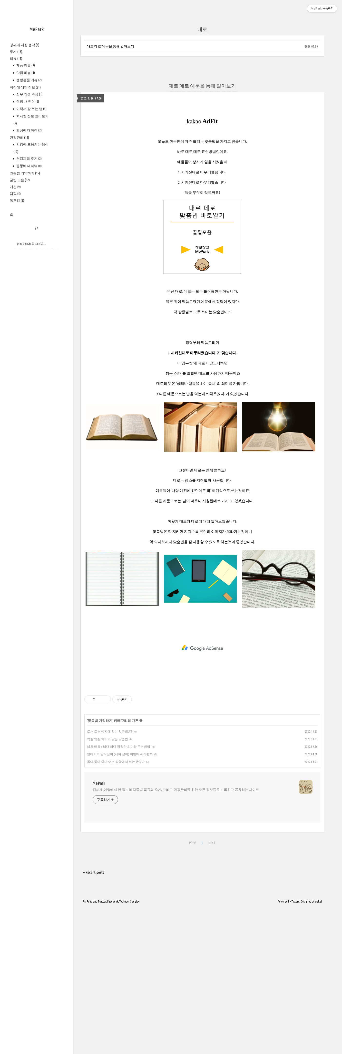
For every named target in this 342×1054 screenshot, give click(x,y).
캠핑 (15, 194)
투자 (16, 52)
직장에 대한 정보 (25, 87)
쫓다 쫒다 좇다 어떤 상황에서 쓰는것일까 (116, 907)
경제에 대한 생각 (24, 45)
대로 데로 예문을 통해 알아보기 (110, 46)
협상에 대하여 (29, 130)
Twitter (102, 1047)
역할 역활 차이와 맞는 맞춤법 (107, 884)
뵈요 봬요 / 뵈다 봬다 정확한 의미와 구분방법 (118, 892)
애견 (15, 187)
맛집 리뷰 (25, 73)
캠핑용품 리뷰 (29, 80)
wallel (318, 1047)
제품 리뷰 (25, 65)
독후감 (17, 200)
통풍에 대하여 (29, 166)
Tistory (295, 1047)
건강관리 (19, 137)
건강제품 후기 (29, 158)
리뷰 (16, 58)
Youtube (124, 1047)
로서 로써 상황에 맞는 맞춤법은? (109, 877)
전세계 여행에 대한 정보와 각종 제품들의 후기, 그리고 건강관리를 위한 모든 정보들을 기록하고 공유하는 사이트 (176, 935)
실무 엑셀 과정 (29, 94)
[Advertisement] (202, 353)
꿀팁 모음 (20, 180)
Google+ (134, 1047)
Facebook (112, 1047)
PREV (192, 989)
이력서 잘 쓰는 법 (31, 109)
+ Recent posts (93, 1018)
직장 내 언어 (27, 101)
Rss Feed (87, 1047)
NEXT (211, 989)
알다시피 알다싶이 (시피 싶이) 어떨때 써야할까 (120, 900)
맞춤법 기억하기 (25, 173)
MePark (36, 29)
